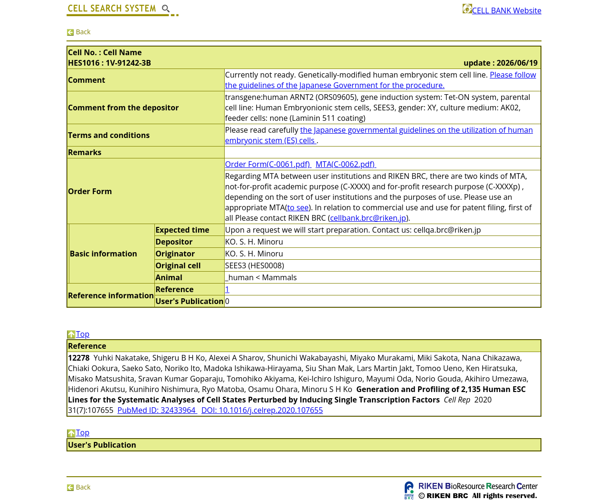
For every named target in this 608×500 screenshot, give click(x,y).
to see (298, 207)
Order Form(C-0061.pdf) (268, 164)
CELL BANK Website (502, 10)
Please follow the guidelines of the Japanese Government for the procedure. (380, 79)
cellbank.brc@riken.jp (368, 218)
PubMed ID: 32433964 (157, 410)
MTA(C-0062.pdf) (345, 164)
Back (78, 31)
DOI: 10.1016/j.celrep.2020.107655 (262, 410)
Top (77, 334)
